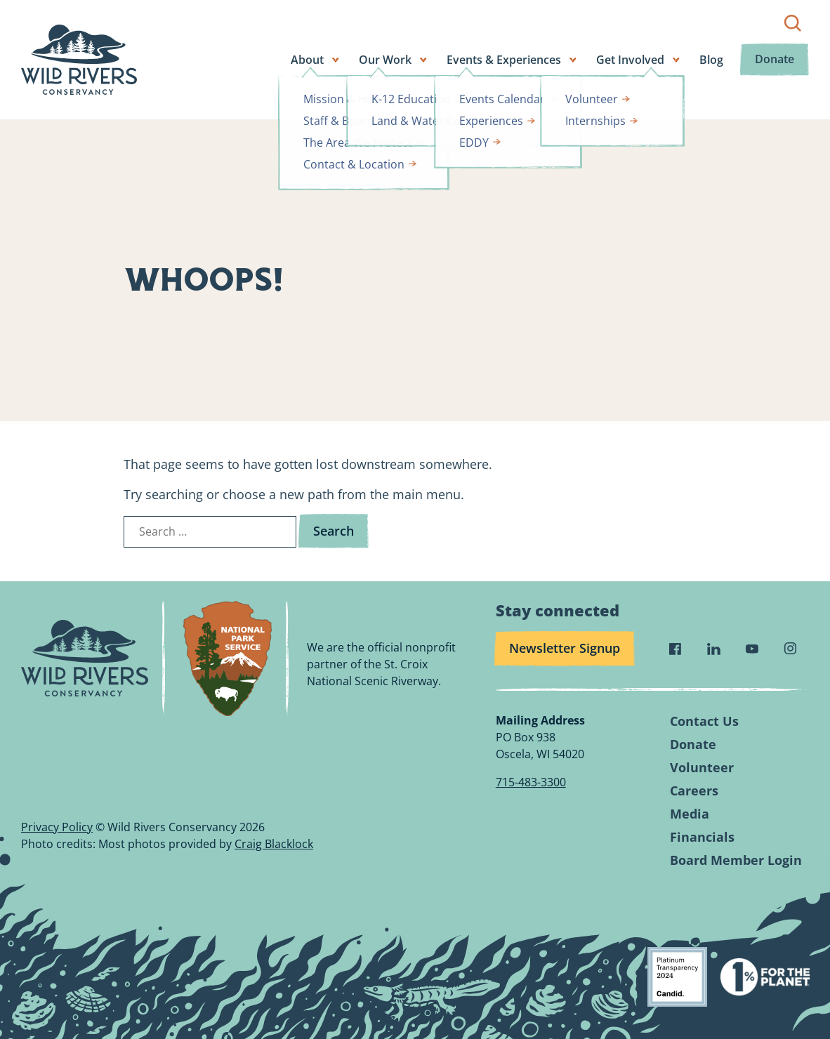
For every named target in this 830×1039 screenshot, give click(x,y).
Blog (714, 60)
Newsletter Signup (564, 648)
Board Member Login (736, 860)
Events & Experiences (506, 60)
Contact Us (704, 721)
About (310, 60)
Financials (702, 837)
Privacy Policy (57, 827)
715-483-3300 (531, 782)
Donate (776, 59)
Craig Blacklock (274, 844)
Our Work (388, 60)
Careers (694, 791)
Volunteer (702, 768)
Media (689, 814)
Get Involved (633, 60)
